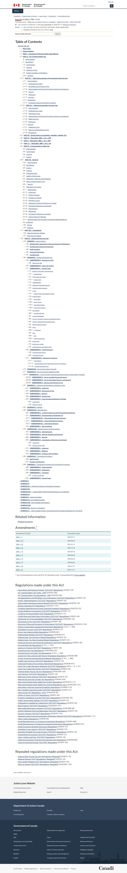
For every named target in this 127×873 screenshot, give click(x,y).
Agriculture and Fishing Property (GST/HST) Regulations (40, 590)
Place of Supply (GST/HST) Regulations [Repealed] (38, 764)
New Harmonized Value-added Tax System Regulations (40, 682)
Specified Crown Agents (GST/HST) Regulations (37, 729)
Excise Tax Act (23, 46)
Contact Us (83, 792)
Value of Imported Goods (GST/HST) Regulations (37, 742)
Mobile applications (31, 869)
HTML (29, 22)
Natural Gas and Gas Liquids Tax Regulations (36, 679)
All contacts (17, 830)
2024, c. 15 (19, 552)
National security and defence (57, 846)
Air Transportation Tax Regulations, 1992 (34, 595)
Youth (82, 858)
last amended (46, 25)
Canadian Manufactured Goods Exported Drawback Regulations (44, 608)
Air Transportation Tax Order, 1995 (32, 592)
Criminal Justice (19, 814)
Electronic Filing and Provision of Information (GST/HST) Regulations (45, 624)
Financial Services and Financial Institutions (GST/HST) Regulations (45, 642)
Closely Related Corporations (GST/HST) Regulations (39, 611)
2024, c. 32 (19, 548)
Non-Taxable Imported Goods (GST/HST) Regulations (39, 690)
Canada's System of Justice (56, 814)
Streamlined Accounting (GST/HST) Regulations (37, 734)
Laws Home (43, 16)
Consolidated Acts (64, 16)
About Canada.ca (45, 869)
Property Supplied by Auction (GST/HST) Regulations (39, 698)
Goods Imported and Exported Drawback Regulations (39, 658)
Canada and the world (87, 837)
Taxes (49, 837)
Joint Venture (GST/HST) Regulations (32, 674)
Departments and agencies (56, 830)
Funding (49, 810)
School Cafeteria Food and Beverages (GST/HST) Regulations (42, 711)
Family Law (17, 810)
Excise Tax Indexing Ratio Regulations (33, 632)
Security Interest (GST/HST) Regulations (34, 713)
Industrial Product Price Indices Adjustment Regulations (40, 663)
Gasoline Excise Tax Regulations (31, 650)
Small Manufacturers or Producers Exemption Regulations (41, 721)
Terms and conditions (61, 869)
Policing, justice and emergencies (58, 854)
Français (110, 2)
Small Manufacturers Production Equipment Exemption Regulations (45, 724)
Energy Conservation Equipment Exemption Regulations (40, 627)
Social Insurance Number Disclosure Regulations (37, 727)
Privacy (73, 869)
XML (59, 22)
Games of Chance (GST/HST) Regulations (34, 648)
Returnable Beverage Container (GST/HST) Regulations (40, 708)
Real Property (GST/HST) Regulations (33, 705)
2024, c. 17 (19, 555)
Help (51, 30)
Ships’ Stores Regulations (28, 719)
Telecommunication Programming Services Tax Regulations (42, 740)
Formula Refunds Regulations (30, 645)
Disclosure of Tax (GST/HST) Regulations (34, 621)
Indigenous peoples (86, 850)
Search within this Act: (23, 34)
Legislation (52, 16)
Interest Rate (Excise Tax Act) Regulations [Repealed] (39, 756)
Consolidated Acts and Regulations (58, 788)
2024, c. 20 (19, 541)
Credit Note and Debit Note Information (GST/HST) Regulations (43, 616)
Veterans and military (87, 854)
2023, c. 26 (19, 566)
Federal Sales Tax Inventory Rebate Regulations (37, 637)
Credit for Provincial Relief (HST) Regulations (36, 614)
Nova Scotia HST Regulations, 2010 (32, 692)
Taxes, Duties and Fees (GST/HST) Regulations (36, 737)
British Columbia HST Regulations (31, 606)
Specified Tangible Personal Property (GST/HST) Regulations (42, 732)
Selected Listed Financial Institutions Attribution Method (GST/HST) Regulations (50, 716)
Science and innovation (87, 846)
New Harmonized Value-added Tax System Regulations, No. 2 (42, 684)
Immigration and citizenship (23, 841)
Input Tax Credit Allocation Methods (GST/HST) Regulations (42, 666)
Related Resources (20, 792)
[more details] (79, 575)
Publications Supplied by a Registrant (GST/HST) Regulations (42, 703)
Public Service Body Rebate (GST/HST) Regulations (38, 700)
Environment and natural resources (59, 841)
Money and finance (86, 841)
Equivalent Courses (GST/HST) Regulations (35, 629)
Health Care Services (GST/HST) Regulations (36, 661)
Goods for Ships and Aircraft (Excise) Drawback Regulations (42, 656)
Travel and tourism (20, 846)
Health (16, 858)
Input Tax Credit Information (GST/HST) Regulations (39, 669)
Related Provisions (25, 521)
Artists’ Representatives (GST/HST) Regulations (37, 600)
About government (86, 830)
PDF (71, 22)
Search (49, 792)
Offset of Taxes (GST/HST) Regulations (33, 695)
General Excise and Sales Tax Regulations (34, 653)
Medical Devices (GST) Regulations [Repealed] (36, 759)
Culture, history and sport (55, 850)
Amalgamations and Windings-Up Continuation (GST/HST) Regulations (46, 598)
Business (16, 850)
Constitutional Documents (22, 788)
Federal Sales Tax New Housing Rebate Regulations (38, 640)
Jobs (15, 837)
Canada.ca (17, 16)
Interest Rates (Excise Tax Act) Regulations (35, 671)
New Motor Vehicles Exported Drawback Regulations (39, 687)
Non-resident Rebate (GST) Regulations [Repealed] (38, 762)
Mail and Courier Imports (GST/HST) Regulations (37, 677)
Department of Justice (30, 16)
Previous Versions (69, 25)
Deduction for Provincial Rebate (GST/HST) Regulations (40, 619)
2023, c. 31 (19, 570)
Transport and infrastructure (56, 858)
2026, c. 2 (19, 537)
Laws (81, 810)
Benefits (16, 854)
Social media (18, 869)
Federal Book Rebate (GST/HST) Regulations (36, 635)
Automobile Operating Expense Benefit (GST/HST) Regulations (43, 603)
